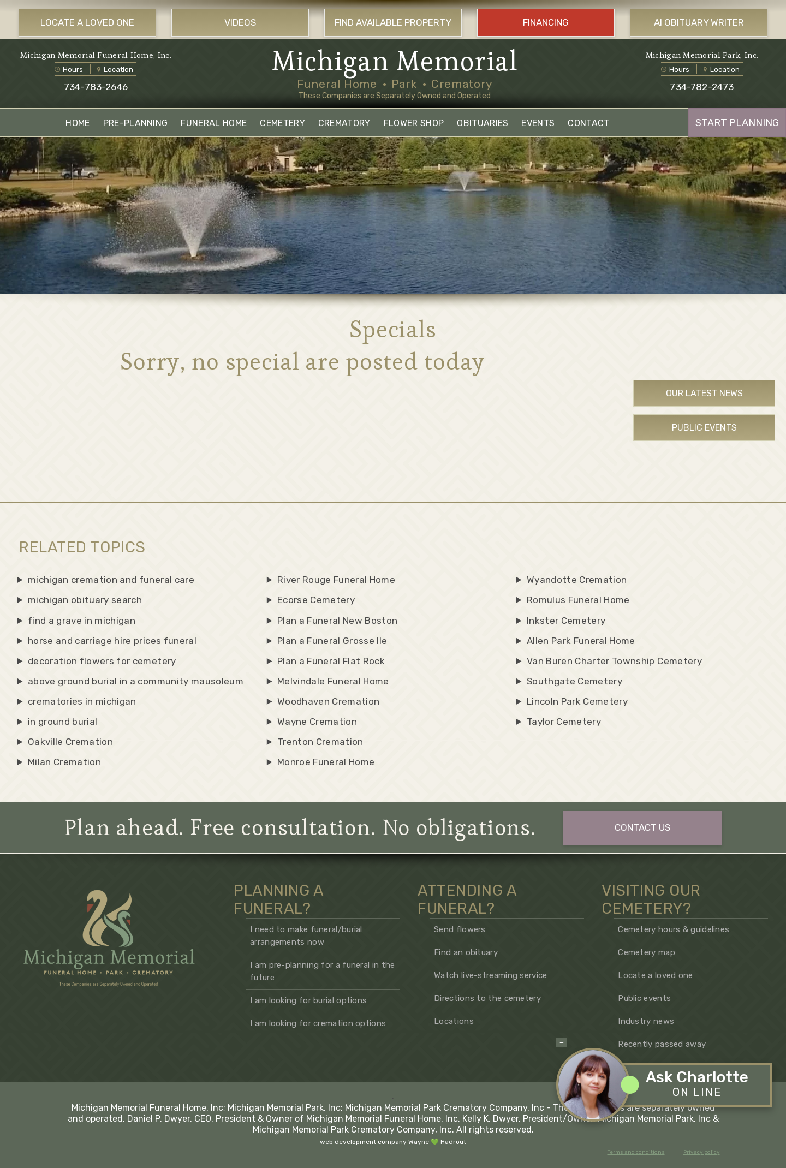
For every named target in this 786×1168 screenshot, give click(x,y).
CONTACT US (642, 827)
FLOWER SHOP (414, 123)
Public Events (704, 427)
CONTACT (588, 123)
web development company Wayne (374, 1142)
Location (115, 69)
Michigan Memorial (395, 61)
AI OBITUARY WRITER (699, 22)
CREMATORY (344, 123)
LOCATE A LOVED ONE (87, 22)
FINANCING (546, 22)
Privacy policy (701, 1152)
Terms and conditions (636, 1152)
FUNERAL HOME (214, 123)
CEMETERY (282, 123)
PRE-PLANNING (135, 123)
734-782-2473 (702, 86)
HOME (78, 123)
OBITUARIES (482, 123)
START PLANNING (737, 123)
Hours (69, 69)
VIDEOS (240, 22)
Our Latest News (704, 393)
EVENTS (538, 123)
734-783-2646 (96, 86)
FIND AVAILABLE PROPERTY (393, 22)
